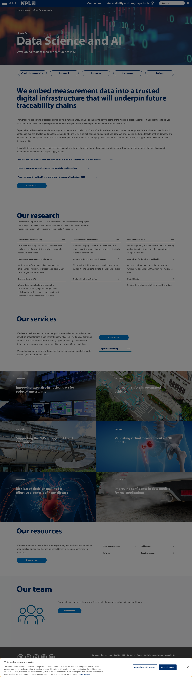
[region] (96, 667)
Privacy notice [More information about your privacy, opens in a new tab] (84, 674)
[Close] (188, 667)
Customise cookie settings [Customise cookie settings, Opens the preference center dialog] (144, 667)
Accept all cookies (168, 667)
